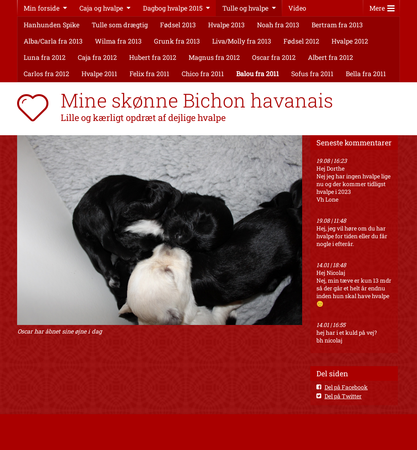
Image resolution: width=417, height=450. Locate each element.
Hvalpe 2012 (349, 41)
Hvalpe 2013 (226, 24)
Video (297, 8)
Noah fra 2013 (278, 24)
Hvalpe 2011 (99, 73)
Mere (382, 6)
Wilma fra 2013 (118, 41)
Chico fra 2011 (203, 73)
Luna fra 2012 (45, 57)
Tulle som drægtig (120, 24)
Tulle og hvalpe (245, 8)
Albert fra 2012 (330, 57)
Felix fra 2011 (149, 73)
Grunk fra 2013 (177, 41)
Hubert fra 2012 (152, 57)
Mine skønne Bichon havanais (197, 100)
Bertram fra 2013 (337, 24)
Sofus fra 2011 (312, 73)
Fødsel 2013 (178, 24)
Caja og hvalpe (101, 8)
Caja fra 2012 (97, 57)
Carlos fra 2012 (46, 73)
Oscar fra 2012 (274, 57)
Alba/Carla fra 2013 (53, 41)
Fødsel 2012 (301, 41)
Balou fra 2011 (257, 73)
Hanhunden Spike (51, 24)
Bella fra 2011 (366, 73)
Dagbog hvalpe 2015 (172, 8)
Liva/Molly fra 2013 (241, 41)
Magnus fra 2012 (214, 57)
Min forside (41, 8)
